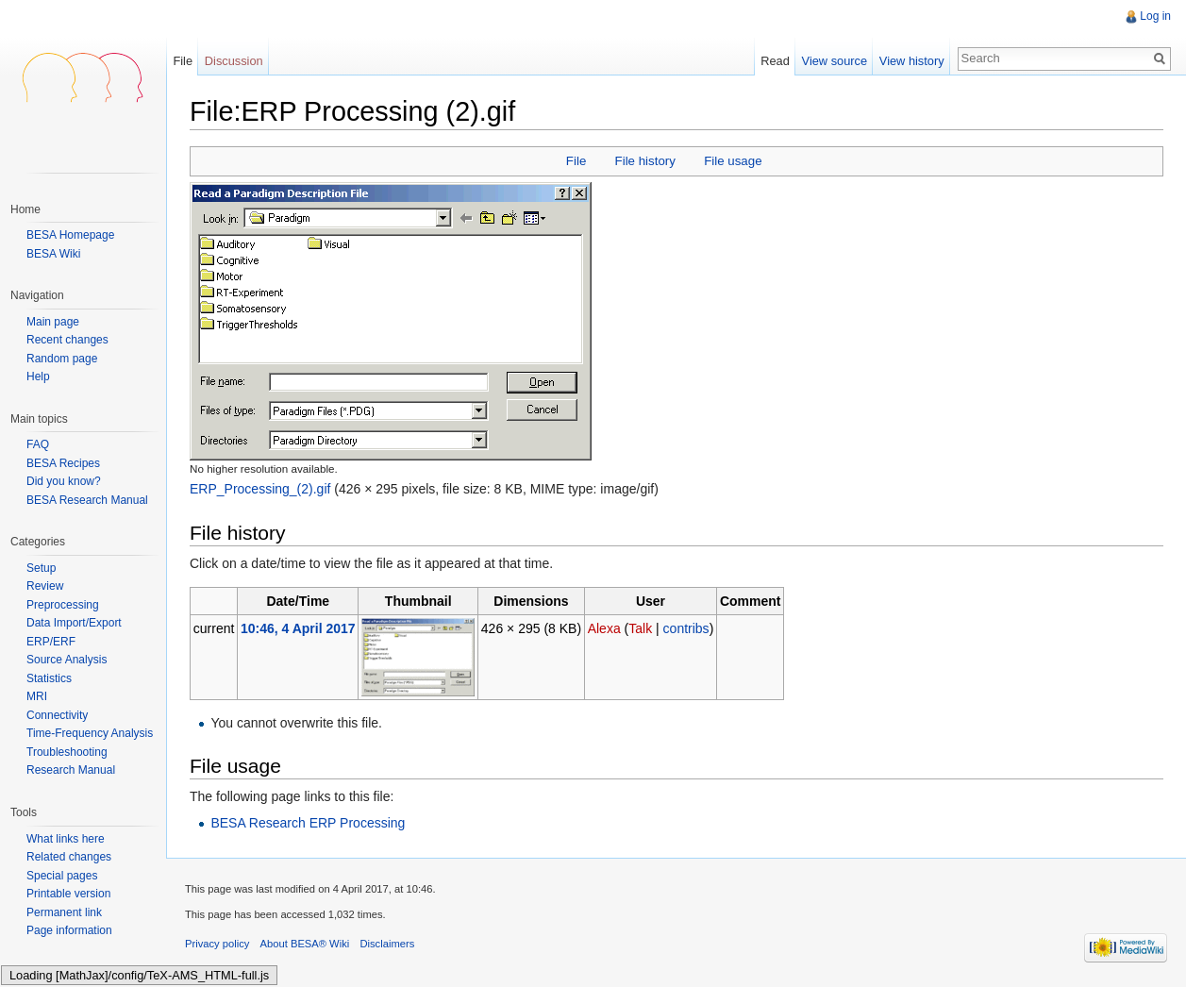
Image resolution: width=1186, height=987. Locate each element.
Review (44, 586)
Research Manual (70, 770)
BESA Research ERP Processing (307, 822)
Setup (41, 568)
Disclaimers (386, 943)
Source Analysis (66, 659)
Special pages (61, 875)
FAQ (37, 444)
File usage (732, 161)
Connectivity (57, 715)
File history (645, 161)
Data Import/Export (74, 622)
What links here (65, 838)
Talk (640, 628)
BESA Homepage (70, 235)
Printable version (68, 893)
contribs (686, 628)
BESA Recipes (63, 463)
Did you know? (63, 481)
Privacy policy (217, 943)
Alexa (604, 628)
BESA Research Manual (87, 500)
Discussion (234, 61)
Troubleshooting (67, 752)
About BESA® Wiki (305, 943)
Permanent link (64, 912)
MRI (36, 696)
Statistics (49, 678)
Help (38, 377)
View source (834, 61)
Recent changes (67, 340)
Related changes (68, 856)
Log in (1155, 16)
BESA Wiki (53, 253)
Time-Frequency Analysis (89, 733)
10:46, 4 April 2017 (298, 628)
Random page (61, 359)
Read (775, 61)
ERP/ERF (50, 641)
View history (911, 61)
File (576, 161)
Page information (69, 930)
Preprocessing (62, 604)
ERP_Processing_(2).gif (260, 488)
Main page (52, 322)
